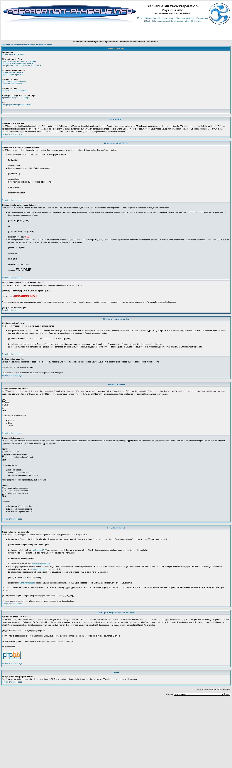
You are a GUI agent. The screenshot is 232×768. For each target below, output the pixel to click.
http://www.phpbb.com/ (41, 564)
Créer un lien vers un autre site (14, 91)
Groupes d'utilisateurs (185, 18)
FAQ (140, 18)
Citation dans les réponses (13, 72)
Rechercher (150, 18)
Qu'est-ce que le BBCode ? (13, 54)
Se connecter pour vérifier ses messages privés (170, 21)
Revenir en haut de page (12, 134)
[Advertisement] (109, 31)
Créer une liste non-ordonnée (14, 82)
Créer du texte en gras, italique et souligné (19, 61)
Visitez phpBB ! (39, 550)
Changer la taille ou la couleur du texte (17, 63)
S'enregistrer (202, 18)
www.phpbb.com (39, 569)
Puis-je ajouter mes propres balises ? (17, 105)
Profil (147, 21)
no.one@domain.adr (26, 583)
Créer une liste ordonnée (12, 84)
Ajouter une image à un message (15, 98)
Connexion (196, 21)
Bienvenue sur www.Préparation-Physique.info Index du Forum (27, 44)
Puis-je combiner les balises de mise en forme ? (21, 66)
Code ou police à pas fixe (12, 75)
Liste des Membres (166, 18)
